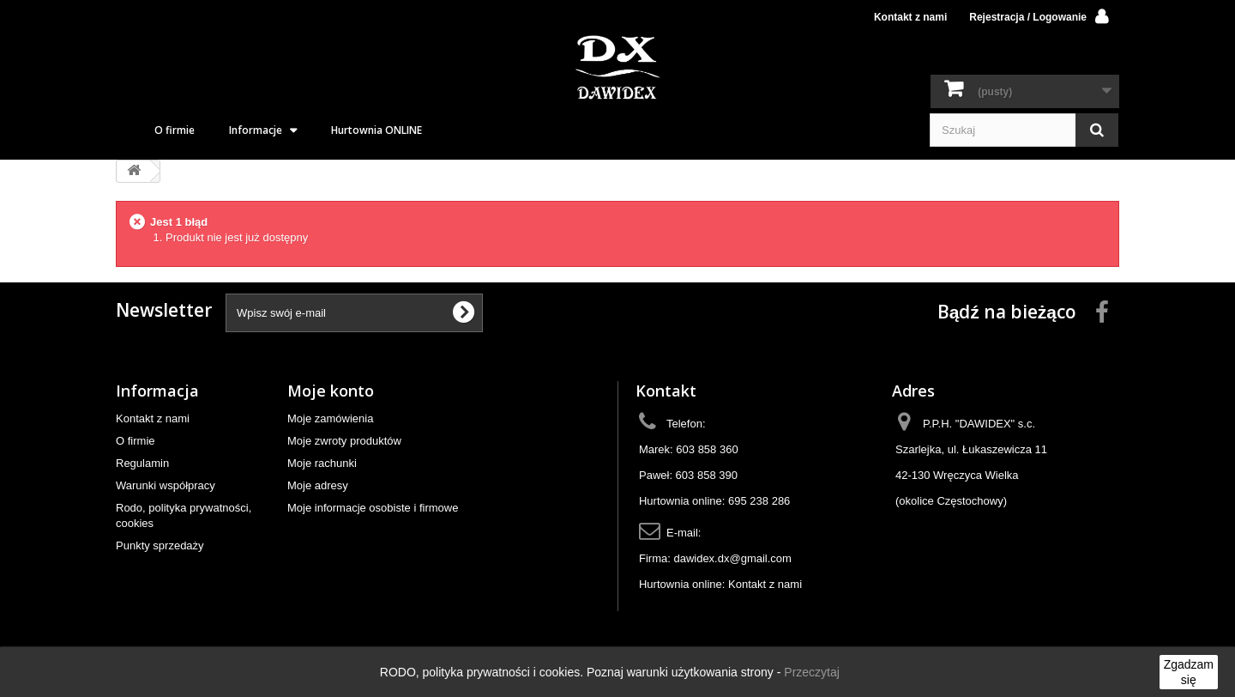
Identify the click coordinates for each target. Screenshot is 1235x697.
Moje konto (330, 390)
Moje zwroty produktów (344, 440)
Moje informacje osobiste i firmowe (372, 507)
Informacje (255, 130)
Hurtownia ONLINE (376, 130)
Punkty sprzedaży (160, 545)
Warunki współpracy (165, 485)
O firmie (174, 130)
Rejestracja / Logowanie (1028, 17)
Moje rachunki (322, 463)
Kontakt (666, 390)
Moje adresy (317, 485)
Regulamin (142, 463)
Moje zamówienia (330, 418)
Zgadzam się (1189, 672)
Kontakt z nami (910, 17)
